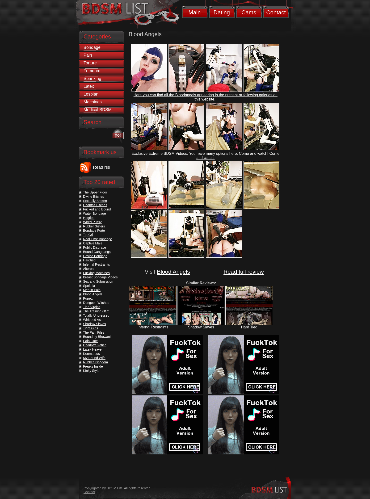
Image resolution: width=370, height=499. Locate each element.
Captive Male (92, 243)
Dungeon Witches (96, 303)
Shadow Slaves (201, 327)
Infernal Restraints (153, 327)
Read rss (101, 167)
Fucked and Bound (97, 209)
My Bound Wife (94, 358)
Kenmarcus (91, 354)
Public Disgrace (94, 247)
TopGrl (88, 235)
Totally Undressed (96, 315)
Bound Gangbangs (97, 252)
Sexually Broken (95, 201)
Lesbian (91, 94)
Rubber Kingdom (95, 362)
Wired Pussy (92, 222)
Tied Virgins (91, 307)
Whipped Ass (92, 320)
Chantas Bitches (95, 205)
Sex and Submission (98, 281)
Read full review (243, 271)
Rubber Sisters (94, 226)
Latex (89, 86)
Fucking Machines (96, 273)
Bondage (92, 47)
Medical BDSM (98, 109)
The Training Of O (96, 311)
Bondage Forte (94, 230)
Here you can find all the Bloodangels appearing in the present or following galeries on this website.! (206, 97)
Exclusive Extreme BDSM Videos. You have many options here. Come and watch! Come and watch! (206, 155)
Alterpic (88, 269)
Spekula (89, 286)
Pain (88, 55)
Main (194, 12)
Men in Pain (92, 290)
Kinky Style (91, 371)
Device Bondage (95, 256)
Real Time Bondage (97, 239)
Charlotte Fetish (94, 345)
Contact (276, 12)
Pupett (87, 298)
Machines (93, 102)
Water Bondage (94, 213)
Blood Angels (173, 271)
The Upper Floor (95, 192)
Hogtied (88, 218)
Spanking (92, 78)
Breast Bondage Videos (100, 277)
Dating (222, 12)
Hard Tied (249, 327)
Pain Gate (90, 341)
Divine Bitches (93, 196)
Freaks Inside (93, 366)
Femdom (92, 70)
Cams (248, 12)
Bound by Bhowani (97, 337)
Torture (90, 63)
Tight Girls (90, 328)
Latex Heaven (93, 349)
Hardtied (89, 260)
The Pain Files (93, 332)
